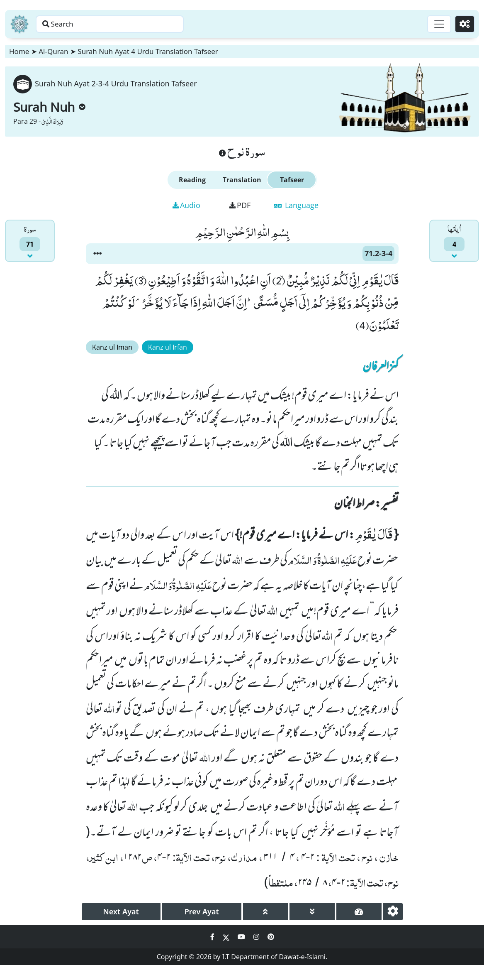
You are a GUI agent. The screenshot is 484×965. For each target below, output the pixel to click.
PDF (240, 205)
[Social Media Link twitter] (227, 936)
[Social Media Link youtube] (242, 936)
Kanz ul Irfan (167, 347)
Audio (186, 205)
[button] (97, 253)
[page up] (265, 911)
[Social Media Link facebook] (213, 936)
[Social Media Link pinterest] (271, 936)
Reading (192, 179)
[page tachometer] (359, 911)
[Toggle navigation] (437, 24)
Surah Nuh (49, 106)
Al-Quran (53, 51)
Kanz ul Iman (112, 347)
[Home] (19, 24)
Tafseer (292, 179)
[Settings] (464, 24)
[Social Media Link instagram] (257, 936)
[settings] (393, 911)
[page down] (312, 911)
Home (19, 51)
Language (296, 205)
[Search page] (129, 24)
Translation (242, 179)
